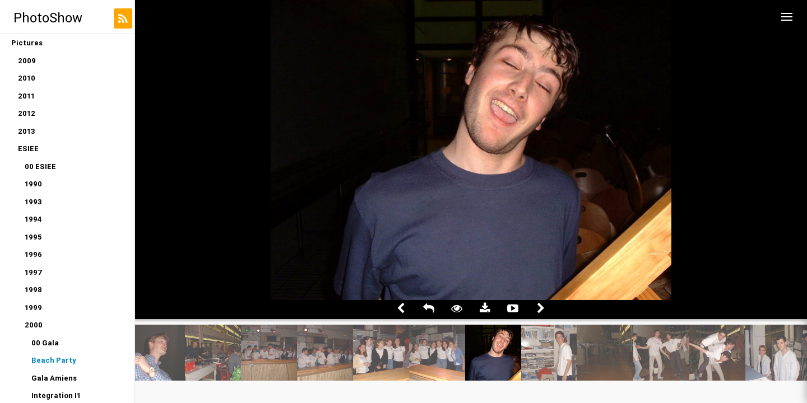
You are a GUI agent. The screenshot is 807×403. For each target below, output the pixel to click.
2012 (26, 113)
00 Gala (45, 343)
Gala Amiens (54, 378)
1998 (33, 289)
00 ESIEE (40, 166)
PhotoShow (47, 18)
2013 (26, 131)
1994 (33, 219)
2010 (26, 78)
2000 (34, 325)
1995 (33, 237)
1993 (33, 202)
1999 (33, 307)
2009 (27, 60)
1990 (33, 184)
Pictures (27, 43)
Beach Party (53, 360)
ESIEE (28, 148)
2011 (26, 96)
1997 (34, 272)
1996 (33, 254)
